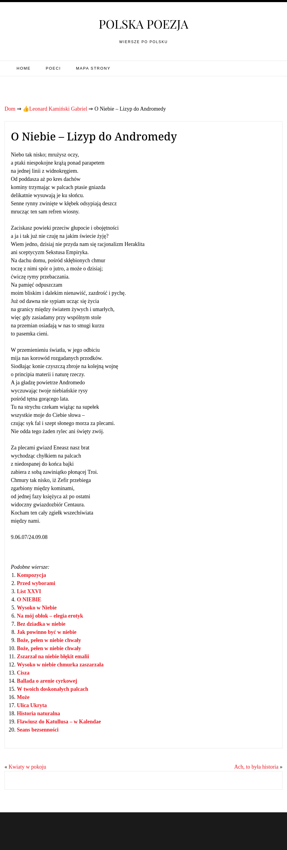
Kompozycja (31, 575)
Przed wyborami (36, 583)
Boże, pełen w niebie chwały (49, 640)
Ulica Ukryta (32, 705)
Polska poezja (143, 24)
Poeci (53, 68)
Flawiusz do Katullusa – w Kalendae (59, 722)
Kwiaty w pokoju (27, 767)
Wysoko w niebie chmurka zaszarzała (60, 665)
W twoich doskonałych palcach (52, 689)
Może (23, 697)
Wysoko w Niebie (37, 608)
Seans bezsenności (38, 730)
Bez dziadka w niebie (41, 624)
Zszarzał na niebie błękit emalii (53, 656)
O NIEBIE (29, 600)
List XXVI (29, 591)
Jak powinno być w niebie (46, 632)
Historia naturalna (38, 713)
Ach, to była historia (256, 767)
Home (24, 68)
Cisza (23, 673)
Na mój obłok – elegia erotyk (50, 616)
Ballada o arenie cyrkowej (47, 681)
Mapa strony (93, 68)
